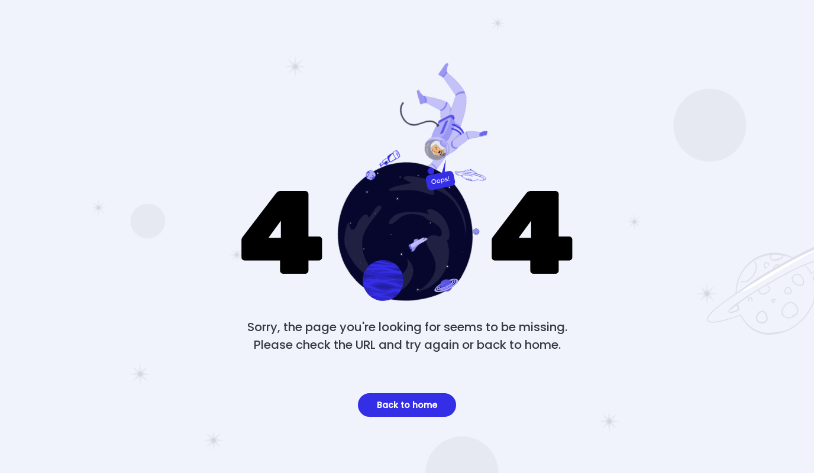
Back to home (407, 405)
